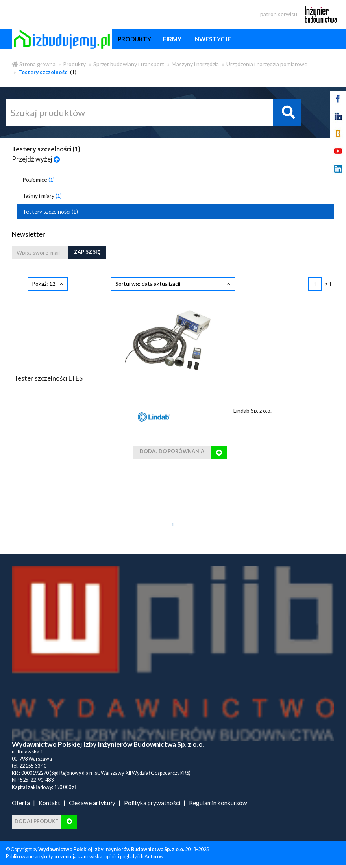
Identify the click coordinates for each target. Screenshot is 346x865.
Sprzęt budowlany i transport (128, 64)
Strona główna (34, 64)
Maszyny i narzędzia (195, 64)
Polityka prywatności (152, 802)
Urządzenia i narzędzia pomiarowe (266, 64)
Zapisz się (87, 252)
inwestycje (212, 39)
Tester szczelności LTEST (50, 378)
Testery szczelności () (46, 149)
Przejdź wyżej (36, 159)
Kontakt (49, 802)
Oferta (21, 802)
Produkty (74, 64)
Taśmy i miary (42, 195)
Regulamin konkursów (218, 802)
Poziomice (38, 179)
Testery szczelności (50, 211)
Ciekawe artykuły (92, 802)
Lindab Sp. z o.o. (252, 410)
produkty (134, 39)
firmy (172, 39)
